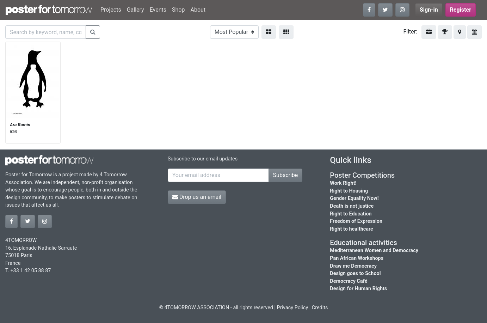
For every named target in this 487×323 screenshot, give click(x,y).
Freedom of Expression (356, 221)
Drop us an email (196, 197)
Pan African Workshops (356, 258)
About (197, 9)
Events (158, 9)
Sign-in (429, 9)
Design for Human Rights (358, 289)
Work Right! (343, 183)
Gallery (135, 9)
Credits (320, 308)
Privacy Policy (292, 308)
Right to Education (350, 214)
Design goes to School (355, 273)
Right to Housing (349, 191)
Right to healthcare (351, 229)
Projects (110, 9)
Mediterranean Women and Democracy (374, 251)
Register (460, 9)
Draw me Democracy (353, 266)
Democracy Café (348, 281)
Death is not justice (352, 206)
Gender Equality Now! (354, 198)
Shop (178, 9)
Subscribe (285, 175)
